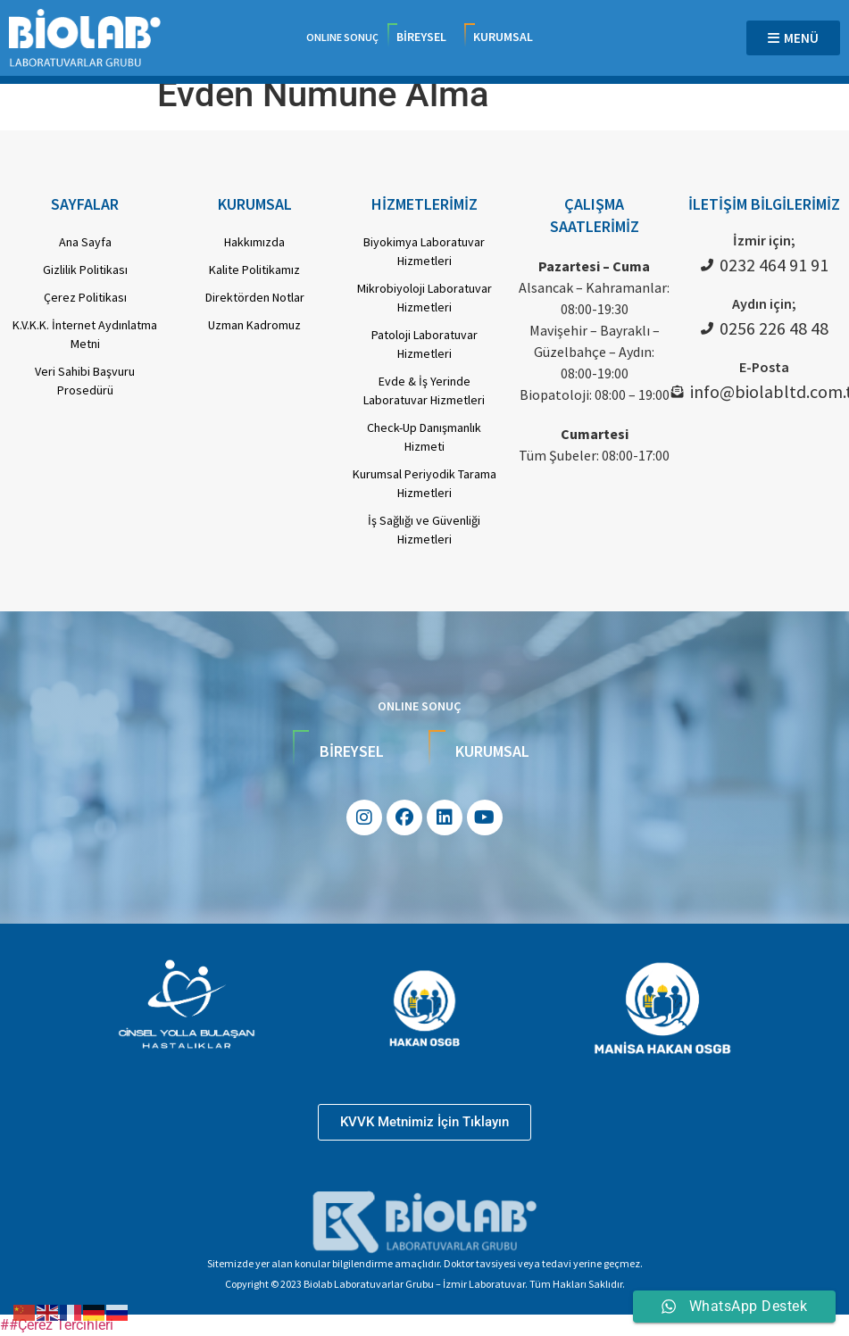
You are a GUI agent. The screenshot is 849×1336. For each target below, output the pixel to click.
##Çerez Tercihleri (56, 1324)
